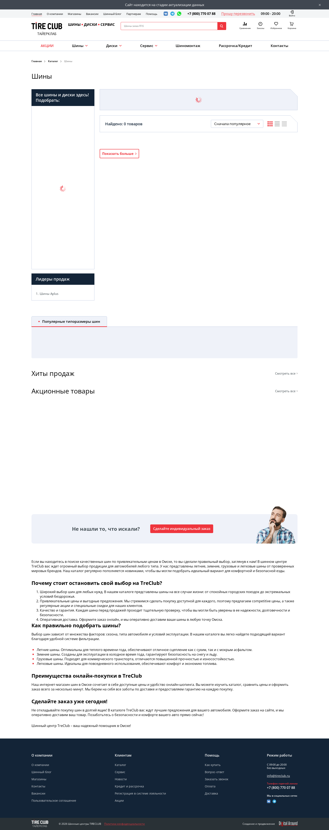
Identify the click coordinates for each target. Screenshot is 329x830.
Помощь (151, 14)
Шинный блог (41, 772)
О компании (55, 14)
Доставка (211, 793)
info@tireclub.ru (278, 776)
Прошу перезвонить (238, 14)
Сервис (120, 772)
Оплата (210, 786)
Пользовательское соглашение (53, 801)
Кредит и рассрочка (129, 786)
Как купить (213, 765)
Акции (119, 801)
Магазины (74, 14)
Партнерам (133, 14)
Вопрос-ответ (214, 772)
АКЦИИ (47, 45)
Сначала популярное (232, 123)
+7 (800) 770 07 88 (201, 13)
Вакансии (92, 14)
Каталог (53, 61)
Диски (112, 45)
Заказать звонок (216, 779)
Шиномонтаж (188, 45)
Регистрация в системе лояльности (140, 793)
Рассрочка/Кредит (235, 45)
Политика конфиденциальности (124, 823)
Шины (78, 45)
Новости (121, 779)
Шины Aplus (49, 293)
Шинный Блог (112, 14)
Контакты (279, 45)
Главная (36, 14)
